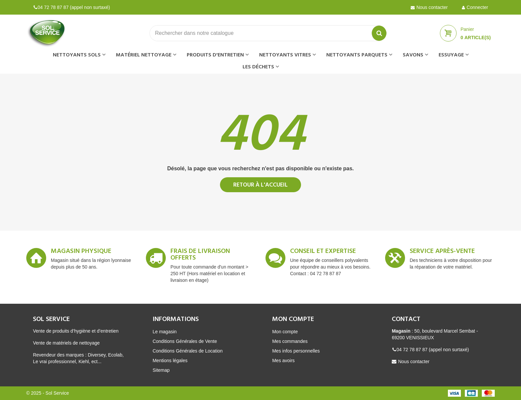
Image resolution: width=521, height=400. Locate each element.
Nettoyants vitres (285, 55)
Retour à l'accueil (260, 185)
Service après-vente (442, 252)
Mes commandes (290, 341)
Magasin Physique (81, 252)
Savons (413, 55)
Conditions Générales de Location (188, 351)
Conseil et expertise (323, 252)
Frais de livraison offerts (200, 255)
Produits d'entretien (215, 55)
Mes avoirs (283, 360)
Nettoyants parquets (356, 55)
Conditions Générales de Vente (185, 341)
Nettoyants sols (77, 55)
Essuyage (451, 55)
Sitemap (161, 370)
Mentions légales (170, 360)
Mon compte (285, 331)
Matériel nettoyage (143, 55)
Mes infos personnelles (296, 351)
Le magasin (164, 331)
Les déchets (258, 67)
